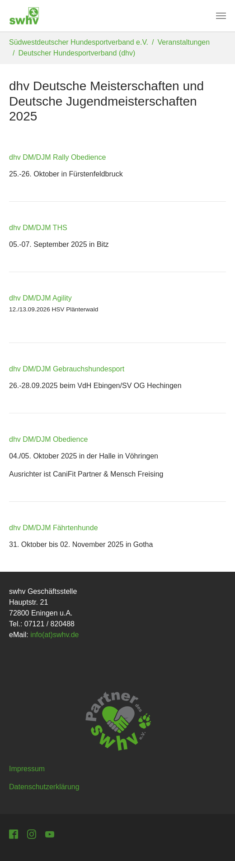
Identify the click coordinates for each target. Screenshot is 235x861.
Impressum (27, 769)
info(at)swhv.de (54, 635)
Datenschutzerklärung (44, 787)
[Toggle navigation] (221, 15)
